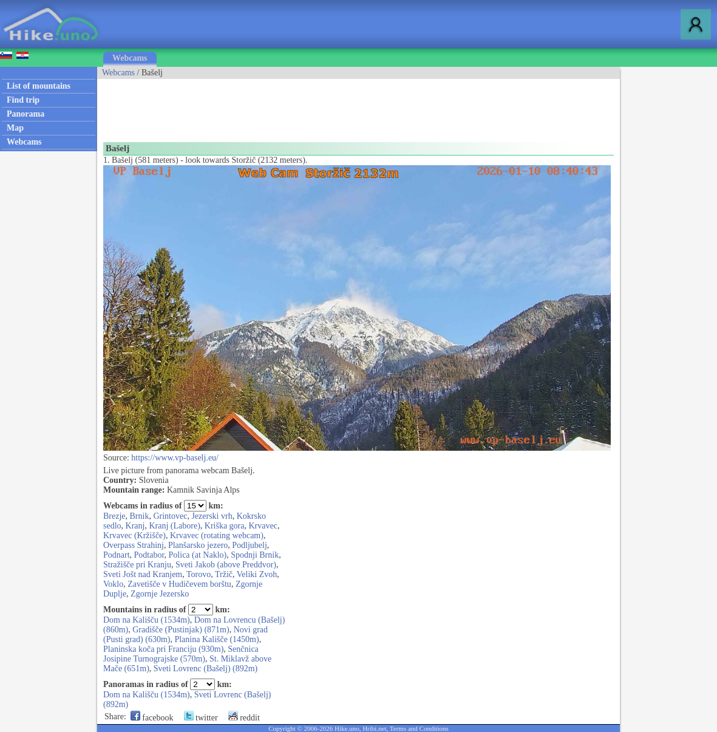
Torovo (198, 574)
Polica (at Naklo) (198, 554)
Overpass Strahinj (133, 545)
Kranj (135, 525)
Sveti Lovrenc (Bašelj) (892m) (205, 668)
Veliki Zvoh (257, 574)
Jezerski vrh (211, 516)
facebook (152, 717)
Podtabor (149, 554)
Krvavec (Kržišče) (134, 535)
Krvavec (263, 525)
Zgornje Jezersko (160, 593)
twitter (201, 717)
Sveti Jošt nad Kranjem (142, 574)
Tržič (224, 574)
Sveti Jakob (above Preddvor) (225, 564)
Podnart (116, 554)
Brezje (114, 516)
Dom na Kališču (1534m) (146, 619)
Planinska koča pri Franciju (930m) (163, 649)
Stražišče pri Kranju (137, 564)
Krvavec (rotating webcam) (216, 535)
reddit (244, 717)
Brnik (139, 516)
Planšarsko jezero (198, 545)
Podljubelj (249, 545)
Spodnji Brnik (255, 554)
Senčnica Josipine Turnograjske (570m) (181, 654)
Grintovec (170, 516)
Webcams (130, 58)
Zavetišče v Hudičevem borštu (179, 584)
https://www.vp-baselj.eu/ (175, 457)
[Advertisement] (318, 106)
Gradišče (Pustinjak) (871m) (180, 629)
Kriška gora (225, 525)
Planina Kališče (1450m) (216, 639)
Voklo (113, 584)
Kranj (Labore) (174, 525)
